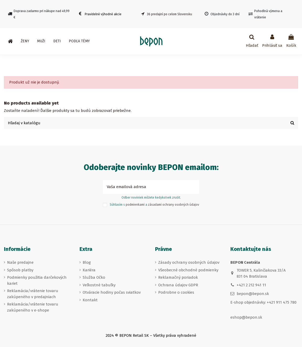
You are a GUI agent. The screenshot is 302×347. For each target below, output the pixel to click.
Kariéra (89, 270)
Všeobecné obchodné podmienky (188, 270)
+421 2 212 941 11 (251, 285)
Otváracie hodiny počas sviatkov (112, 292)
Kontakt (90, 300)
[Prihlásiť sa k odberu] (193, 187)
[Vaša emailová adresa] (145, 187)
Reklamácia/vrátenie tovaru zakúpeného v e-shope (32, 307)
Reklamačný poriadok (178, 277)
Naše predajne (20, 262)
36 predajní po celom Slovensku (169, 14)
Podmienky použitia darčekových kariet (37, 280)
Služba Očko (94, 277)
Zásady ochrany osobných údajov (188, 262)
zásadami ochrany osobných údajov (173, 204)
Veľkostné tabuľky (99, 285)
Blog (87, 262)
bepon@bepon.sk (253, 294)
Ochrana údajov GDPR (178, 285)
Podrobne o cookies (176, 292)
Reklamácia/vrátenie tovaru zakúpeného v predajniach (32, 293)
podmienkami (135, 204)
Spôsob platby (20, 270)
